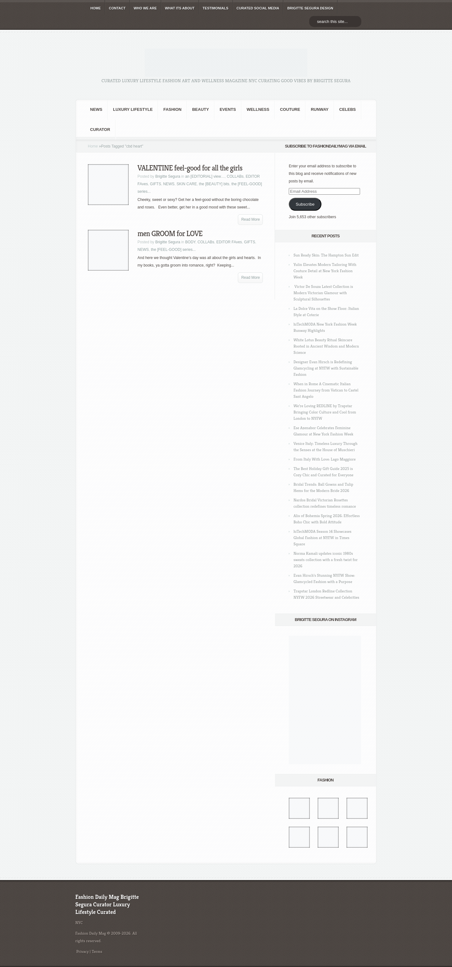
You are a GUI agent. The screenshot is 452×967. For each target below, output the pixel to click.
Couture (290, 109)
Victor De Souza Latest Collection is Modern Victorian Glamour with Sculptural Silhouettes (323, 293)
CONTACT (117, 8)
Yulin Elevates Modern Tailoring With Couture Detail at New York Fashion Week (324, 271)
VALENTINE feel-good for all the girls (189, 168)
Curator (100, 129)
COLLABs (235, 176)
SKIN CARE (187, 184)
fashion (172, 109)
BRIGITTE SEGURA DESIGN (310, 8)
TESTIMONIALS (216, 8)
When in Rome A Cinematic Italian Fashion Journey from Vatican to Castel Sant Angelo (325, 390)
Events (228, 109)
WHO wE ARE (145, 8)
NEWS (96, 109)
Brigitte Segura (167, 176)
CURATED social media (258, 8)
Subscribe (305, 204)
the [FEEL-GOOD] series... (173, 249)
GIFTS (155, 184)
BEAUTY (200, 109)
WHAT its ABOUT (180, 8)
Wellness (258, 109)
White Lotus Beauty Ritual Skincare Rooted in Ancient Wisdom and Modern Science (326, 346)
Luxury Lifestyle (133, 109)
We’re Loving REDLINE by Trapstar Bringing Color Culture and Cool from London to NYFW (324, 412)
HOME (95, 8)
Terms (97, 951)
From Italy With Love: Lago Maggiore (324, 459)
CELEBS (347, 109)
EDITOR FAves (229, 242)
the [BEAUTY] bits (214, 184)
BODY (190, 242)
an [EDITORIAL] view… (205, 176)
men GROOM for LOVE (169, 233)
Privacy (82, 951)
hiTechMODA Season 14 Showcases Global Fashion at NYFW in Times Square (322, 538)
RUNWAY (320, 109)
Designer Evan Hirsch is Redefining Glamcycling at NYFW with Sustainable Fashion (325, 368)
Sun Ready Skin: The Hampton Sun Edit (326, 255)
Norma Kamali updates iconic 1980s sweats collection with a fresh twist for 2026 (325, 560)
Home (93, 146)
